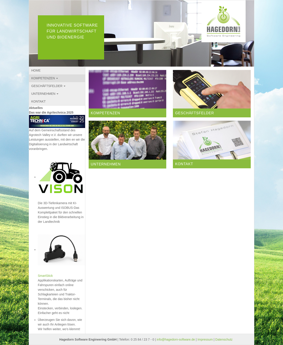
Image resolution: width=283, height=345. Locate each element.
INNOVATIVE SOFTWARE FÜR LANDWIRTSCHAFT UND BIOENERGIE (72, 31)
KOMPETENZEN (44, 78)
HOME (36, 70)
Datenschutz (224, 339)
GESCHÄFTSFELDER (48, 86)
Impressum (205, 339)
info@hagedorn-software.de (176, 339)
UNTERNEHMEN (45, 93)
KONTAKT (38, 101)
